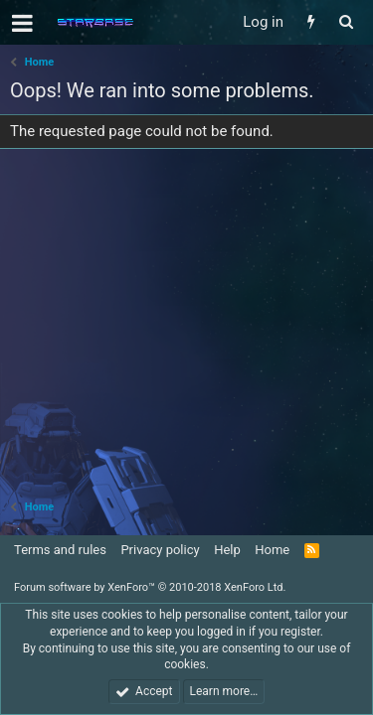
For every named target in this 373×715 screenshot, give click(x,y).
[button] (22, 23)
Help (227, 549)
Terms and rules (60, 549)
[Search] (345, 22)
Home (272, 549)
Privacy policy (159, 549)
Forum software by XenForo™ (149, 587)
